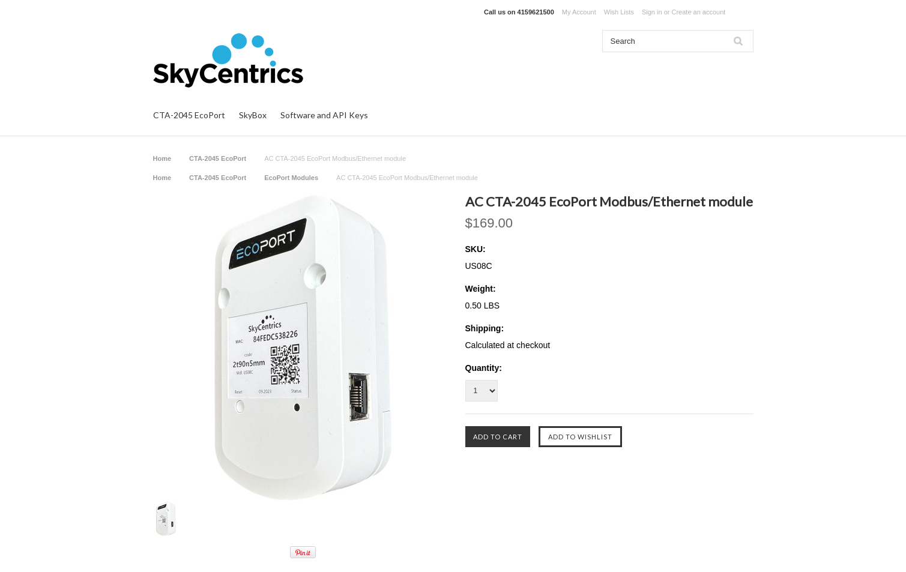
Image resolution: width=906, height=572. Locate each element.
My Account (579, 12)
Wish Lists (619, 12)
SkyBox (253, 115)
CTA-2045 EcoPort (189, 115)
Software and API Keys (324, 115)
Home (162, 158)
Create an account (698, 12)
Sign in (652, 12)
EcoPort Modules (291, 177)
